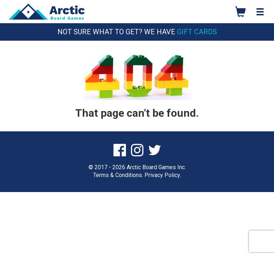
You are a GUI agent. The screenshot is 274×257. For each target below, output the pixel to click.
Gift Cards (197, 31)
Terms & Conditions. (118, 175)
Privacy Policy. (162, 175)
